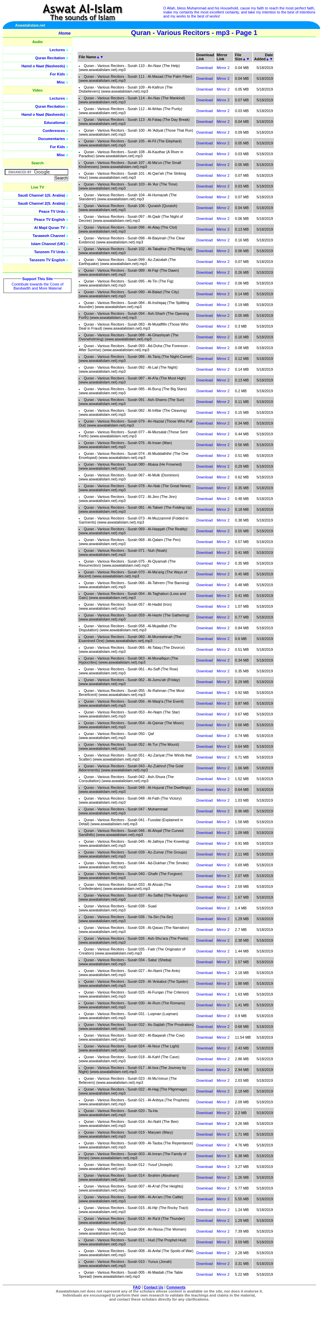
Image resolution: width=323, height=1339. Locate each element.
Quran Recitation (50, 58)
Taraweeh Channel (49, 236)
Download (204, 68)
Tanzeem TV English (47, 260)
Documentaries (51, 139)
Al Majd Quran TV (49, 228)
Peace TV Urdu (52, 211)
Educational (54, 123)
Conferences (54, 131)
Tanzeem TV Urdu (49, 252)
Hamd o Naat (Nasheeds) (43, 66)
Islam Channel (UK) (48, 244)
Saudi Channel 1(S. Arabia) (41, 195)
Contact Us (153, 1287)
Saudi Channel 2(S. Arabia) (41, 203)
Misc (61, 82)
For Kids (57, 74)
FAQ (137, 1287)
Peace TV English (49, 219)
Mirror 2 (223, 68)
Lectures (57, 50)
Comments (176, 1287)
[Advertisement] (291, 152)
